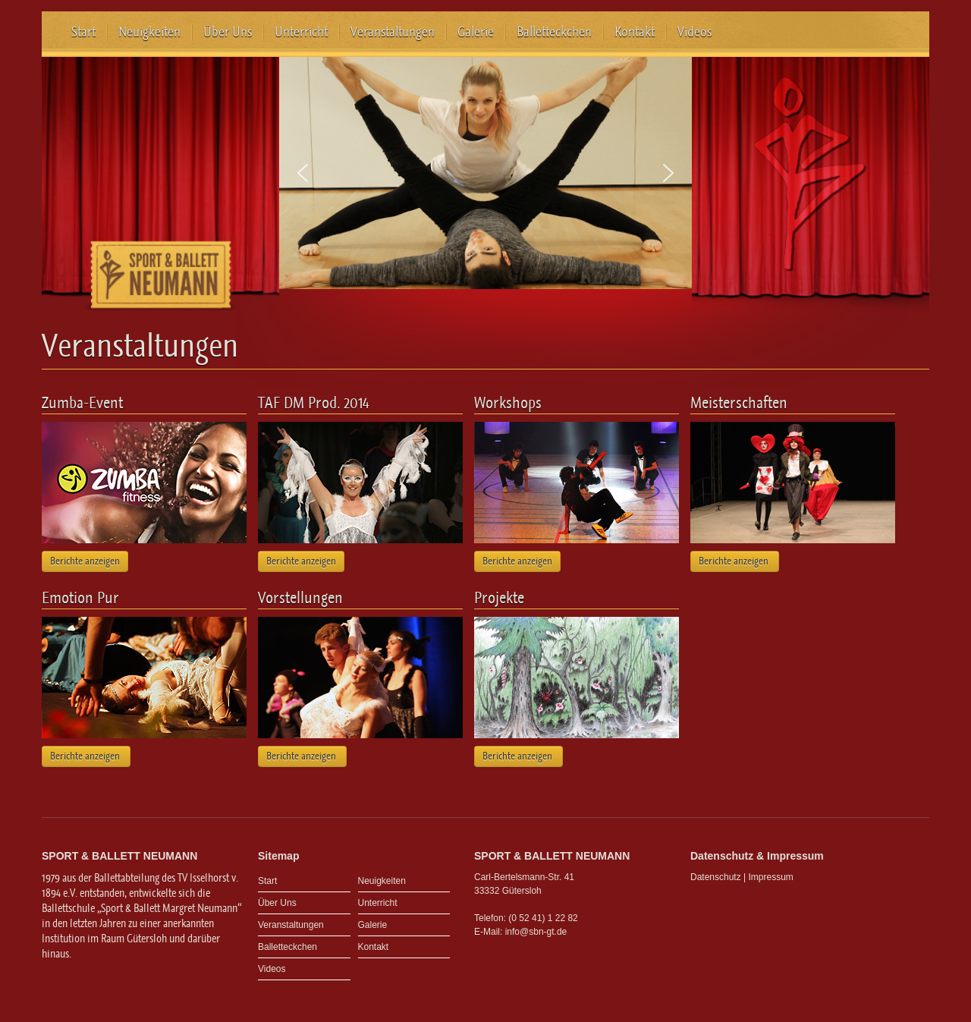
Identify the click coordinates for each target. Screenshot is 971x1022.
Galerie (475, 32)
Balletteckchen (554, 32)
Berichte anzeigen (85, 561)
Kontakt (634, 32)
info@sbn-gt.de (536, 931)
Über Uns (227, 32)
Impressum (771, 877)
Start (83, 32)
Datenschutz (715, 877)
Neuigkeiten (149, 32)
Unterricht (301, 32)
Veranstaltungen (392, 32)
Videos (694, 32)
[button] (303, 173)
